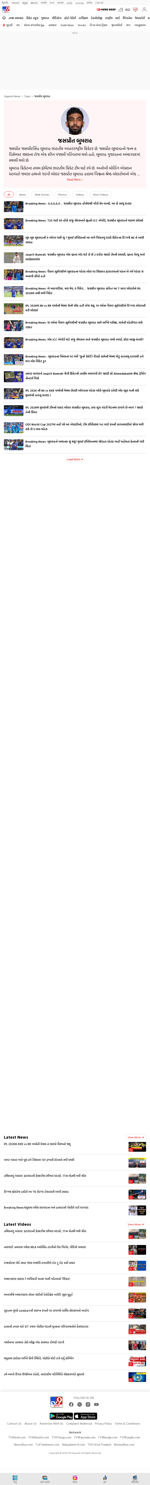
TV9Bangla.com (107, 1437)
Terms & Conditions (127, 1423)
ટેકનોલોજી (96, 18)
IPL (18, 25)
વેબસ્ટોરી (140, 18)
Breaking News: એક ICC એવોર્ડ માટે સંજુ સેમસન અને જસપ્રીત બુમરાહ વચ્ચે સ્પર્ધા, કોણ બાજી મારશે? (84, 339)
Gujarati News (12, 96)
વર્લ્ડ (117, 18)
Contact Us (14, 1423)
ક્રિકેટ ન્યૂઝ (32, 18)
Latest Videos (17, 1224)
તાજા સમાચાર (16, 18)
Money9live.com (124, 1444)
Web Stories (42, 194)
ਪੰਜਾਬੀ (60, 2)
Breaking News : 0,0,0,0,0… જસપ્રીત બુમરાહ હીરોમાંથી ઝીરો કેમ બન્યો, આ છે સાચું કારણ (78, 203)
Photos (62, 194)
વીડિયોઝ (57, 18)
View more (136, 1137)
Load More (75, 459)
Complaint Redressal (79, 1423)
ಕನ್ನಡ (25, 2)
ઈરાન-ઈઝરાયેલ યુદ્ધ (34, 25)
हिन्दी (5, 2)
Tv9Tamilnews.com (47, 1444)
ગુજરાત (45, 18)
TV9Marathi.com (38, 1437)
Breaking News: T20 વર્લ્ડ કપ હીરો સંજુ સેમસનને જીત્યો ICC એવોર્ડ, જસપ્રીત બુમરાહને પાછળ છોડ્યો (84, 220)
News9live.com (23, 1444)
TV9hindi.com (17, 1437)
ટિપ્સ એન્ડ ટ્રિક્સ (98, 25)
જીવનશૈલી (116, 25)
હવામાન (52, 25)
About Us (30, 1423)
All (8, 194)
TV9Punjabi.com (130, 1437)
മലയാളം (79, 2)
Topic (27, 96)
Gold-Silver (67, 25)
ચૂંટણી (9, 25)
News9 (15, 2)
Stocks (82, 25)
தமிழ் (69, 2)
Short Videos (100, 194)
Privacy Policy (103, 1423)
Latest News (16, 1137)
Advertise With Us (51, 1423)
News (22, 194)
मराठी (44, 2)
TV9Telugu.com (61, 1437)
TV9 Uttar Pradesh (99, 1444)
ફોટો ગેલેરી (70, 18)
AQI (127, 9)
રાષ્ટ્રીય (108, 18)
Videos (80, 194)
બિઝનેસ (127, 18)
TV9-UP (99, 2)
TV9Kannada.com (85, 1437)
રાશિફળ (83, 18)
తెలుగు (34, 2)
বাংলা (52, 2)
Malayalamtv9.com (73, 1444)
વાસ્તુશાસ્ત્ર (140, 25)
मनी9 (89, 2)
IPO (128, 25)
